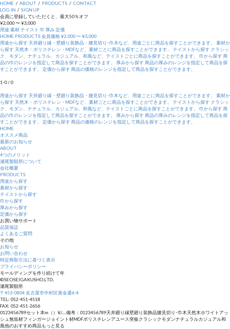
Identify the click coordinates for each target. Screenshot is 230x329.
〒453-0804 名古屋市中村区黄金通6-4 (39, 292)
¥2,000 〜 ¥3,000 (78, 36)
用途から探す (14, 181)
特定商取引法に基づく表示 (27, 259)
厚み (50, 29)
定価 (60, 29)
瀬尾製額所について (20, 161)
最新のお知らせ (16, 141)
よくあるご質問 (16, 233)
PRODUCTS (54, 3)
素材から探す (14, 187)
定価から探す (14, 214)
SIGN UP (30, 10)
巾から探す (11, 201)
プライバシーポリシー (23, 266)
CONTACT (84, 3)
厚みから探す (14, 207)
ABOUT (27, 3)
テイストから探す (18, 194)
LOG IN (7, 10)
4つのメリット (15, 154)
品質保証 (9, 227)
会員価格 (50, 36)
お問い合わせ (14, 253)
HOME (7, 3)
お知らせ (9, 246)
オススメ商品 (14, 135)
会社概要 (9, 168)
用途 (4, 29)
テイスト (29, 29)
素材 (14, 29)
